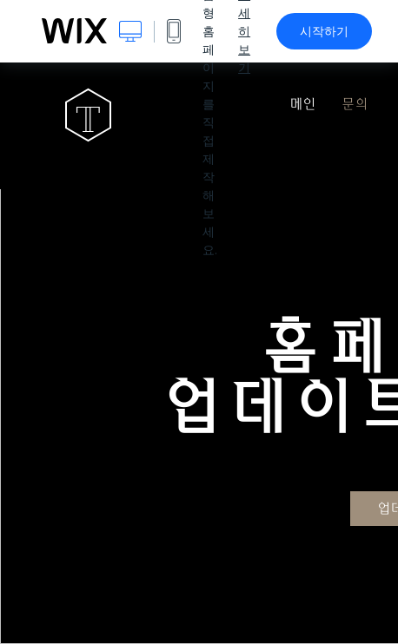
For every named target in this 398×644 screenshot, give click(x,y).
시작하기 (324, 31)
